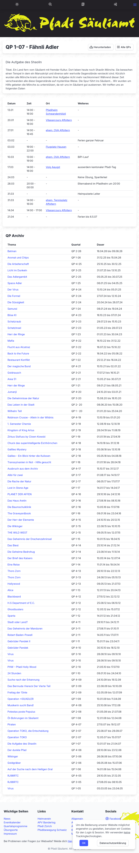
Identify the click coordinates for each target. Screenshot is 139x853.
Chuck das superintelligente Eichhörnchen (32, 443)
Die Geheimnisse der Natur (23, 398)
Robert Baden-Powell (19, 634)
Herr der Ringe (16, 334)
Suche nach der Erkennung (23, 679)
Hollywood (13, 583)
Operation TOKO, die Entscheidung (27, 730)
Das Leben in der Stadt (20, 404)
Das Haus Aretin (16, 500)
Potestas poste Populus (21, 711)
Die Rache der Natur (19, 481)
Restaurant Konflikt (18, 359)
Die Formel (13, 295)
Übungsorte (11, 829)
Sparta (11, 615)
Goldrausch (14, 372)
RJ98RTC (13, 775)
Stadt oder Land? (17, 622)
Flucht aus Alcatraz (18, 347)
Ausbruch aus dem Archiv (22, 468)
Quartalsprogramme (15, 826)
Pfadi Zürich (45, 826)
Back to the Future (18, 353)
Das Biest (13, 545)
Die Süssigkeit (15, 302)
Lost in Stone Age (17, 487)
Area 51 (11, 379)
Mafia (10, 340)
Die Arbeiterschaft (18, 264)
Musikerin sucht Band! (20, 705)
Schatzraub (14, 321)
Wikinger (12, 756)
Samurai (12, 308)
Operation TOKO (17, 737)
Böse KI (11, 315)
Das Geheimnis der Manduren (24, 628)
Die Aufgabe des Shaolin (21, 743)
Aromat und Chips (18, 257)
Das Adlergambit (17, 276)
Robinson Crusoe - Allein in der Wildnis (30, 417)
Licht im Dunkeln (17, 270)
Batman (11, 251)
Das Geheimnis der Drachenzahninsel (29, 539)
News (7, 818)
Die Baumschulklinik (19, 507)
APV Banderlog (46, 822)
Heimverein (44, 818)
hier (70, 841)
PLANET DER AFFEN (19, 494)
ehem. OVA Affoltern (58, 130)
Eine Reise (13, 564)
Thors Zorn (14, 571)
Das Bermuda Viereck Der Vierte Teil (28, 686)
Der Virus (12, 289)
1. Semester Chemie (19, 423)
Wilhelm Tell (14, 411)
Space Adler (14, 283)
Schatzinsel (14, 327)
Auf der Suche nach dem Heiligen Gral (30, 769)
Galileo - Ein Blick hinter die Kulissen (28, 455)
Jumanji (12, 391)
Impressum (10, 833)
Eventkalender (12, 822)
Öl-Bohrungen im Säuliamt (22, 718)
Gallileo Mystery (16, 449)
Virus (10, 654)
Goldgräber (14, 762)
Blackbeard (14, 596)
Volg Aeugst (53, 167)
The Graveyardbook (19, 513)
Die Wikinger (14, 526)
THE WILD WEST (17, 532)
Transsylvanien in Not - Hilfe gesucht (29, 462)
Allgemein (77, 818)
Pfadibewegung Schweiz (52, 829)
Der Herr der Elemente (20, 519)
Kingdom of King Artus (20, 430)
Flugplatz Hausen (56, 146)
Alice (10, 590)
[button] (135, 5)
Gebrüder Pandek (17, 647)
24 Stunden (14, 673)
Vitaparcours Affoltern (59, 120)
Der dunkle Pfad (16, 750)
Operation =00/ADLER (20, 698)
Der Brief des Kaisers (19, 558)
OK (84, 843)
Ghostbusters (15, 609)
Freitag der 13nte (17, 692)
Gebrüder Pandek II (18, 641)
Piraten (11, 724)
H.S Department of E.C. (21, 602)
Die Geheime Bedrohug (21, 551)
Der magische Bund (19, 366)
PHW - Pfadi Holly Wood (21, 666)
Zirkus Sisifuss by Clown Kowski (26, 436)
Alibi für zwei (15, 475)
